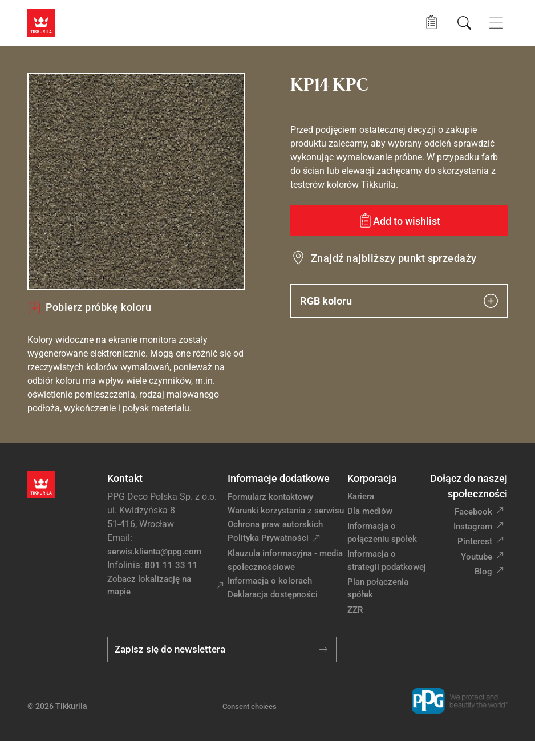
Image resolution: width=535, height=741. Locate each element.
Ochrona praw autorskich (275, 524)
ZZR (355, 610)
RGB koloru (399, 301)
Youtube (476, 557)
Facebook (473, 512)
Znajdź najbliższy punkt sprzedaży (394, 258)
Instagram (472, 526)
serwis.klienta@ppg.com (154, 551)
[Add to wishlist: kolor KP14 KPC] (399, 220)
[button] (431, 22)
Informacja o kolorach (270, 581)
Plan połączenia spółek (377, 588)
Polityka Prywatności (268, 538)
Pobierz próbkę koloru (89, 307)
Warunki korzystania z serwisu (286, 510)
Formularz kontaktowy (270, 497)
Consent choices (249, 706)
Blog (483, 571)
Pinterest (474, 541)
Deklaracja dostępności (273, 594)
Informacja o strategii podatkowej (386, 560)
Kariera (360, 496)
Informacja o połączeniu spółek (382, 532)
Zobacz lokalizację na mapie (149, 585)
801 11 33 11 (171, 565)
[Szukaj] (464, 23)
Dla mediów (369, 511)
